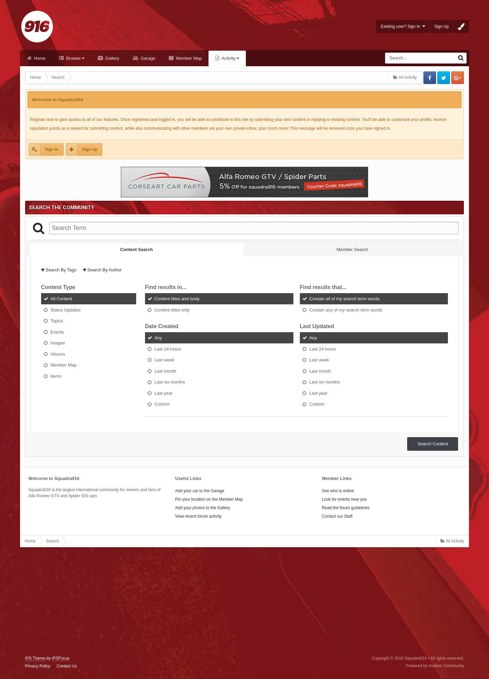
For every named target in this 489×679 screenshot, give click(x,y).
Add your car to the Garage (199, 490)
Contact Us (67, 666)
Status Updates (66, 309)
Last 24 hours (168, 348)
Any (158, 337)
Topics (57, 320)
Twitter (443, 77)
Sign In (51, 149)
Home (39, 58)
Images (58, 342)
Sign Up (441, 26)
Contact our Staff (337, 516)
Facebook (429, 77)
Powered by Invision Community (435, 665)
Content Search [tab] (136, 249)
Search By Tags (58, 269)
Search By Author (102, 269)
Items (56, 375)
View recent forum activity (198, 516)
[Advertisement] (244, 601)
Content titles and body (177, 298)
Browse (75, 58)
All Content (61, 298)
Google (457, 77)
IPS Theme (35, 658)
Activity (229, 58)
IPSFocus (61, 658)
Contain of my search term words (344, 298)
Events (57, 331)
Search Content (432, 443)
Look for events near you (344, 499)
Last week (165, 359)
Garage (147, 58)
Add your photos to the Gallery (202, 507)
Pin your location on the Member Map (209, 499)
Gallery (111, 58)
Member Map (188, 58)
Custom (162, 404)
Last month (165, 370)
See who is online (338, 490)
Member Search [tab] (352, 249)
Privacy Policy (38, 666)
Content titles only (172, 309)
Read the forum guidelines (345, 507)
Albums (58, 353)
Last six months (170, 382)
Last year (164, 392)
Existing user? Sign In (403, 26)
